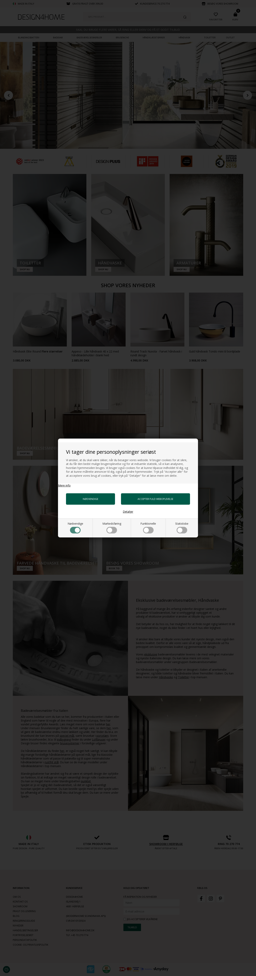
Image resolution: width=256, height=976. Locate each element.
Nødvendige (75, 527)
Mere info (64, 485)
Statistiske (181, 527)
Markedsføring (111, 527)
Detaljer (128, 511)
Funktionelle (148, 527)
